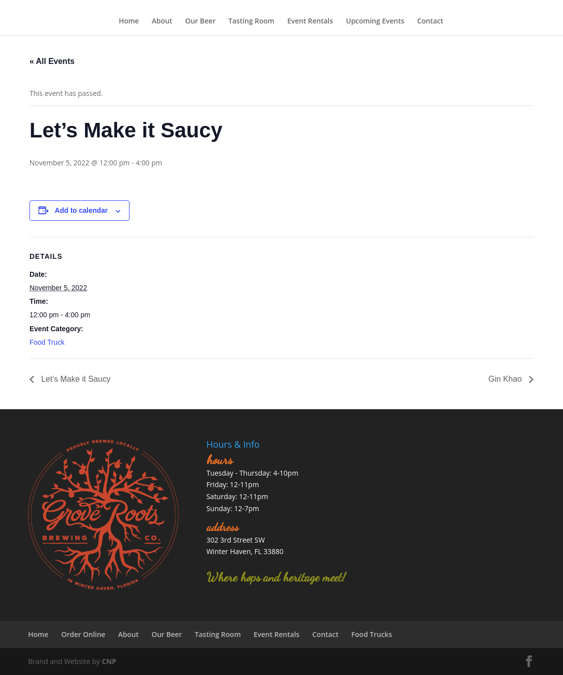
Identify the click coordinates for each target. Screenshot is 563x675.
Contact (430, 20)
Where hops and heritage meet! (276, 577)
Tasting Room (251, 20)
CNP (109, 661)
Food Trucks (372, 634)
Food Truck (47, 342)
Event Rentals (310, 20)
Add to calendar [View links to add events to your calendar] (81, 210)
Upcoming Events (375, 20)
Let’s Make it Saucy (74, 379)
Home (128, 20)
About (162, 20)
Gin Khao (506, 379)
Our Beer (200, 20)
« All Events (52, 61)
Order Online (83, 634)
